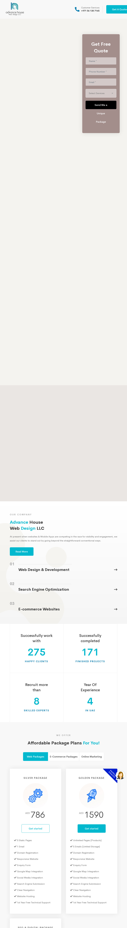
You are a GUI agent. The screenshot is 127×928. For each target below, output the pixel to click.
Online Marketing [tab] (91, 756)
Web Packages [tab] (35, 756)
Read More (22, 551)
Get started (35, 828)
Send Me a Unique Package (101, 106)
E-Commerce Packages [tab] (63, 756)
